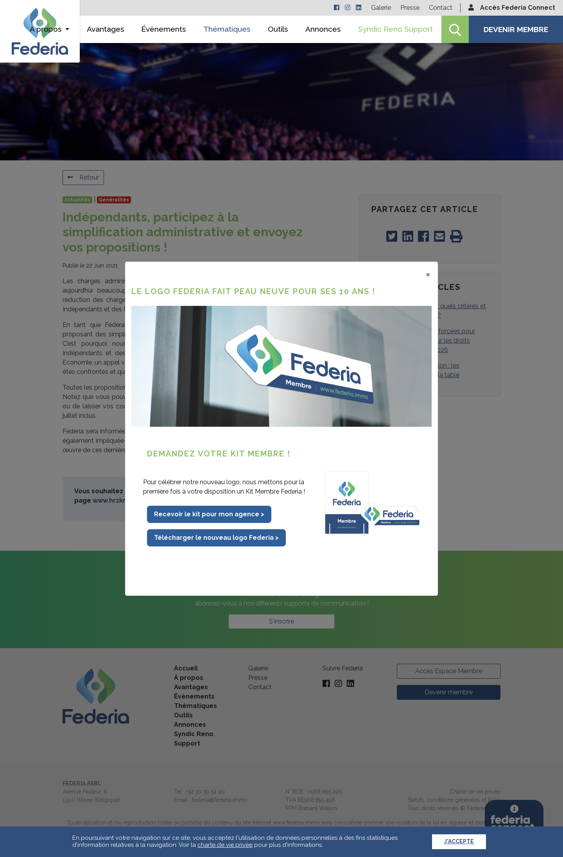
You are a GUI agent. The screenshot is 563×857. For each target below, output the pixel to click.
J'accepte (459, 841)
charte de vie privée (225, 844)
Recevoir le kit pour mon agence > (209, 514)
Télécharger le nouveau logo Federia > (216, 537)
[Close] (428, 274)
